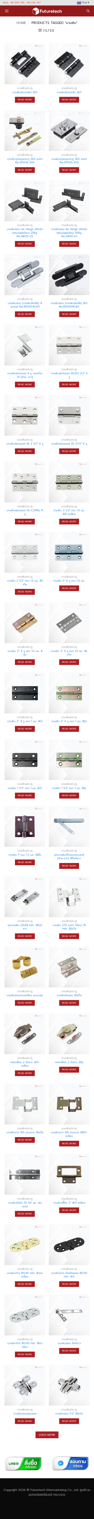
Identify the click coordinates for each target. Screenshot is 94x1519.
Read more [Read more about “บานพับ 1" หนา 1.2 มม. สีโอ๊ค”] (25, 862)
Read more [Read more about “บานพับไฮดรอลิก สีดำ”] (25, 99)
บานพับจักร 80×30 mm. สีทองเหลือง (25, 1275)
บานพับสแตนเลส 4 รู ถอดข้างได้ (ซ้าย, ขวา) (24, 375)
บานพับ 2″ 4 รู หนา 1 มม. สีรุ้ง (69, 721)
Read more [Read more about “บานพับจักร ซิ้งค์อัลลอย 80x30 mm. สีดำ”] (69, 1284)
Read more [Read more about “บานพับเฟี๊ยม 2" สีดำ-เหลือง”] (69, 1210)
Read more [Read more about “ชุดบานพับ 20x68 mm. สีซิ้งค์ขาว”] (25, 936)
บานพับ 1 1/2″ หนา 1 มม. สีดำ (25, 788)
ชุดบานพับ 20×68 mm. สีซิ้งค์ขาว (25, 927)
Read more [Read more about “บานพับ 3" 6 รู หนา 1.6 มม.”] (69, 588)
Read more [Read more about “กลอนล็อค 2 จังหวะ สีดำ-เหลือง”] (25, 1073)
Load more (47, 1435)
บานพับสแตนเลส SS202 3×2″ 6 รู (69, 375)
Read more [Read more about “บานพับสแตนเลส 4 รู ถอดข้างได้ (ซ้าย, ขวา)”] (25, 384)
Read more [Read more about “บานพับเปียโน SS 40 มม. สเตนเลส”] (25, 1213)
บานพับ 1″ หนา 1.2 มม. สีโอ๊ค (25, 855)
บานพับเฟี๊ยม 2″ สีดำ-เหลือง (69, 1203)
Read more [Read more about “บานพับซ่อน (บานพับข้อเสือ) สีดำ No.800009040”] (69, 314)
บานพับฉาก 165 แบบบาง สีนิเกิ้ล (25, 1132)
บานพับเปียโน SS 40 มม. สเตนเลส (25, 1204)
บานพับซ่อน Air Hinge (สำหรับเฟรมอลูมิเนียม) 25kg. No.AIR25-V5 (25, 232)
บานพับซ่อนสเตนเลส (24, 1414)
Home (21, 22)
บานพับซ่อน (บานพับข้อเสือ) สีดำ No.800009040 (69, 305)
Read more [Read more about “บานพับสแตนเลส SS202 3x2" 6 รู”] (69, 384)
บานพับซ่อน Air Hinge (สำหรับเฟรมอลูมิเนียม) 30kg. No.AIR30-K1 (69, 232)
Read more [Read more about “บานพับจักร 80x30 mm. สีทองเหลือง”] (25, 1284)
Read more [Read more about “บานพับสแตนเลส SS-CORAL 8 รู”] (25, 521)
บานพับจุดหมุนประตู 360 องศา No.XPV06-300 (25, 160)
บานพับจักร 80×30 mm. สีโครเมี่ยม (24, 1345)
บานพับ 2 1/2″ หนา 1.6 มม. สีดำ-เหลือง (69, 512)
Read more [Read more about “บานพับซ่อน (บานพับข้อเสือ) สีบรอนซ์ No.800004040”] (25, 314)
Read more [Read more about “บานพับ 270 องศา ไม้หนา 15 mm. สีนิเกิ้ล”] (69, 936)
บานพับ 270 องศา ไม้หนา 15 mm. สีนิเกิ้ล (69, 927)
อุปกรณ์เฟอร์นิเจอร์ (40, 1494)
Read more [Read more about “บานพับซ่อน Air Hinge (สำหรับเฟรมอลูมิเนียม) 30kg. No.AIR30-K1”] (69, 243)
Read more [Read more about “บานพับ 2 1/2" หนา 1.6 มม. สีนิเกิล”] (25, 591)
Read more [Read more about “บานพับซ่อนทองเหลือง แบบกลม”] (25, 1002)
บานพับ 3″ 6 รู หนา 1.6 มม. (69, 581)
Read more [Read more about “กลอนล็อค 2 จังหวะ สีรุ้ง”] (69, 1069)
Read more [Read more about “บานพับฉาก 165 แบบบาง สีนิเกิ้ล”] (25, 1139)
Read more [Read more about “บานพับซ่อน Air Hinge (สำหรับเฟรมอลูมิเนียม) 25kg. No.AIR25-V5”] (25, 243)
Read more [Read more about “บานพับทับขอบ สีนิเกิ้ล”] (69, 1002)
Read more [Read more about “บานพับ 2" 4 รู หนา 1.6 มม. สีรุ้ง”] (25, 662)
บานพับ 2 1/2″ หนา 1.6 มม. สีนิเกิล (25, 582)
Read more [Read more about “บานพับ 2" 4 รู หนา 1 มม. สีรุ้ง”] (69, 728)
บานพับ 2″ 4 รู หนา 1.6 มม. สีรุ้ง (25, 653)
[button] (7, 11)
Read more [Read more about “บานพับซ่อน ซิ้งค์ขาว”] (69, 1350)
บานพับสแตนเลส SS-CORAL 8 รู (25, 512)
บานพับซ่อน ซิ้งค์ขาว (69, 1343)
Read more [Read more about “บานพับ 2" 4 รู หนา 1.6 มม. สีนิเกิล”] (69, 662)
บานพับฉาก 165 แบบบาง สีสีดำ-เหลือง (69, 1134)
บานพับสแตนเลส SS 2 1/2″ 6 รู (25, 444)
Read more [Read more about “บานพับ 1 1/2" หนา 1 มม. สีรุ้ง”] (69, 795)
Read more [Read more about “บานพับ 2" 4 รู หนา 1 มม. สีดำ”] (25, 728)
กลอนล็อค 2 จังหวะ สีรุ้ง (69, 1062)
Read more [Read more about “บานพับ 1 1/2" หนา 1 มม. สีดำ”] (25, 795)
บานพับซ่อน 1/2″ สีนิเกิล (69, 1414)
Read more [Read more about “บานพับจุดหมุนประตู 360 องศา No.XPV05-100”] (69, 170)
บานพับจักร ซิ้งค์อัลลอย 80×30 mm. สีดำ (69, 1275)
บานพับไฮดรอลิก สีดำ (25, 92)
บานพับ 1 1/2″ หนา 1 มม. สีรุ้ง (69, 788)
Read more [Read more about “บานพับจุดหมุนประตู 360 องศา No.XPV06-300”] (25, 170)
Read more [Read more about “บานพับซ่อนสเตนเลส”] (25, 1421)
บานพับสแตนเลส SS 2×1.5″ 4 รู (69, 444)
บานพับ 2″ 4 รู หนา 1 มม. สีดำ (25, 721)
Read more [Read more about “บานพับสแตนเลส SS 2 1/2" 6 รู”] (25, 451)
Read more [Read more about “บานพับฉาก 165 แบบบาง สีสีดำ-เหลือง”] (69, 1143)
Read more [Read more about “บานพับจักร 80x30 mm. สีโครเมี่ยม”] (25, 1354)
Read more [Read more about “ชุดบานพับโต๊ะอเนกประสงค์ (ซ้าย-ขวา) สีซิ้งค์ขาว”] (69, 865)
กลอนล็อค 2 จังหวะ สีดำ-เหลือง (25, 1064)
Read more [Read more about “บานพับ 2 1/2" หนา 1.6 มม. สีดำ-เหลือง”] (69, 521)
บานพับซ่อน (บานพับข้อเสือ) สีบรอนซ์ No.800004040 (25, 305)
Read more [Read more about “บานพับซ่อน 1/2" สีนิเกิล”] (69, 1421)
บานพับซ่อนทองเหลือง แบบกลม (25, 995)
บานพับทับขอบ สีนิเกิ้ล (69, 995)
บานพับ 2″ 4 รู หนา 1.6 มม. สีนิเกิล (69, 653)
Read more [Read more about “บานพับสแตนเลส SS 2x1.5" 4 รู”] (69, 451)
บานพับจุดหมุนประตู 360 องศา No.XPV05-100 (69, 160)
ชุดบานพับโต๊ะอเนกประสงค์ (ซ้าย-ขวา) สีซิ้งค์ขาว (69, 856)
